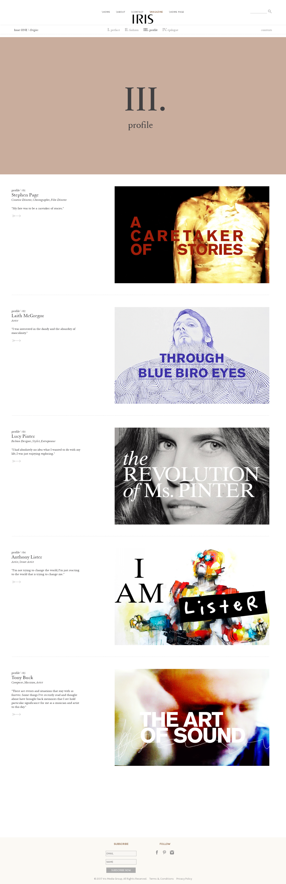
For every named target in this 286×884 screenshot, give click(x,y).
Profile (150, 30)
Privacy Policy (184, 878)
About (121, 21)
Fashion (132, 30)
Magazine (157, 21)
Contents (266, 30)
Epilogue (170, 30)
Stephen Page (25, 195)
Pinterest (164, 852)
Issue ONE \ (26, 30)
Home (106, 21)
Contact (138, 21)
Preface (113, 30)
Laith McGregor (28, 316)
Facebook (157, 852)
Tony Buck (22, 677)
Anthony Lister (27, 557)
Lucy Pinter (23, 436)
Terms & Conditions (161, 878)
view (17, 216)
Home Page (177, 21)
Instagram (172, 852)
